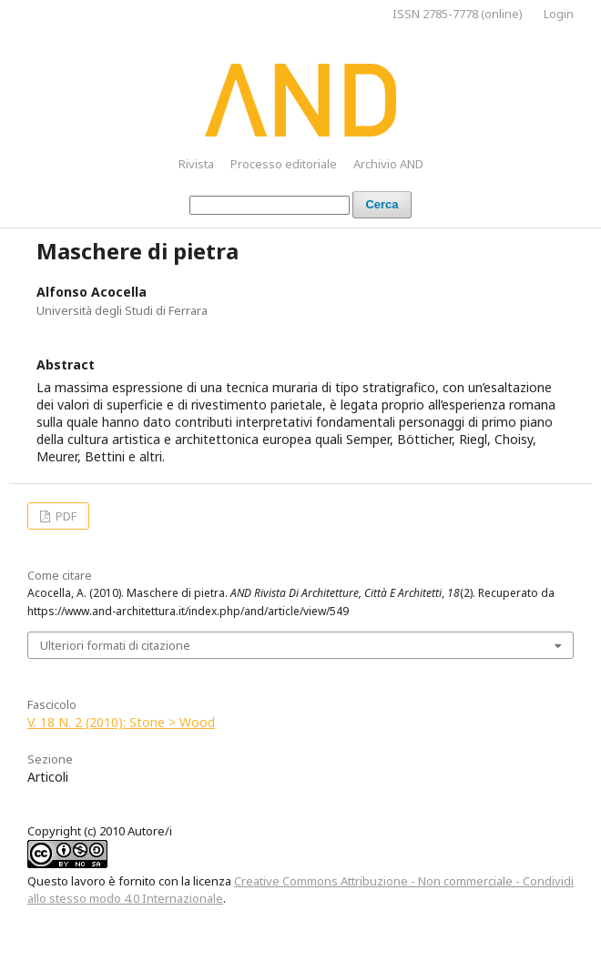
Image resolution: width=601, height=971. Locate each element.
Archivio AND (388, 164)
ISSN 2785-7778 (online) (457, 13)
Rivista (196, 164)
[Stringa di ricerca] (269, 205)
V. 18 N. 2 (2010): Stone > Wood (121, 722)
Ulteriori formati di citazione (115, 645)
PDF (64, 516)
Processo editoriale (283, 164)
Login (559, 13)
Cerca (381, 204)
